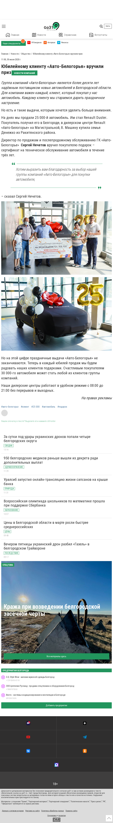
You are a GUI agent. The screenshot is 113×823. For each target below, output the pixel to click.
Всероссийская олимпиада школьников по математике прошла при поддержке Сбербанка (54, 503)
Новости (39, 35)
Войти (108, 26)
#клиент (25, 406)
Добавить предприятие (56, 705)
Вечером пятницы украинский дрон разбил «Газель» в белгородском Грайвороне (46, 546)
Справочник (67, 35)
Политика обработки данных (52, 811)
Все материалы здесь (56, 656)
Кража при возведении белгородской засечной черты (52, 610)
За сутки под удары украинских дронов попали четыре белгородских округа (47, 439)
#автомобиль (48, 406)
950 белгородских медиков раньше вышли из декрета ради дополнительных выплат (51, 460)
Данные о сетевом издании (13, 811)
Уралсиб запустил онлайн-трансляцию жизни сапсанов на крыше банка (56, 481)
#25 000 (35, 406)
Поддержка (52, 816)
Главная (12, 35)
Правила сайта (71, 811)
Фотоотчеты (98, 35)
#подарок (62, 406)
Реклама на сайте (32, 811)
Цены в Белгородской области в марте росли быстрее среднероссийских (46, 524)
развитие (62, 816)
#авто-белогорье (10, 406)
